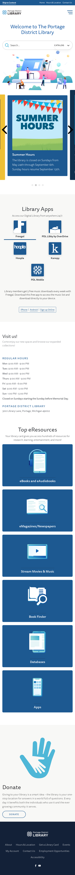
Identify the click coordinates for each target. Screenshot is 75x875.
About (8, 845)
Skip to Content (9, 3)
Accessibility (37, 857)
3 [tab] (39, 185)
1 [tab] (32, 185)
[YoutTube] (40, 865)
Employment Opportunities (54, 851)
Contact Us (67, 2)
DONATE (14, 832)
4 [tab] (43, 185)
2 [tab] (35, 185)
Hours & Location (53, 2)
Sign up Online (47, 309)
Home (42, 2)
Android (34, 309)
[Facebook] (36, 865)
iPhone (24, 309)
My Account (12, 851)
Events (66, 845)
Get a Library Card (49, 845)
